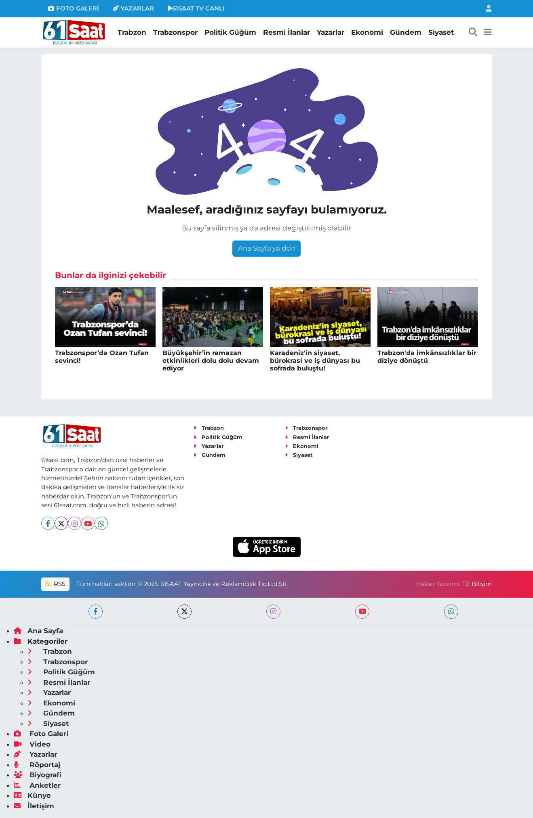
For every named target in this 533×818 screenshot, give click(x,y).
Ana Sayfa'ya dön (266, 248)
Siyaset (441, 32)
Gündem (405, 32)
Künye (32, 795)
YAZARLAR (133, 8)
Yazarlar (330, 32)
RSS (55, 584)
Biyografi (37, 775)
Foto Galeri (41, 734)
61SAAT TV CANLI (196, 8)
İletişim (34, 806)
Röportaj (37, 765)
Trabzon (132, 32)
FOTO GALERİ (73, 8)
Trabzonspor (175, 32)
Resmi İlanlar (286, 32)
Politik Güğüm (230, 32)
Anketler (37, 785)
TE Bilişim (477, 584)
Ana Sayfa (38, 631)
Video (32, 744)
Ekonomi (367, 32)
